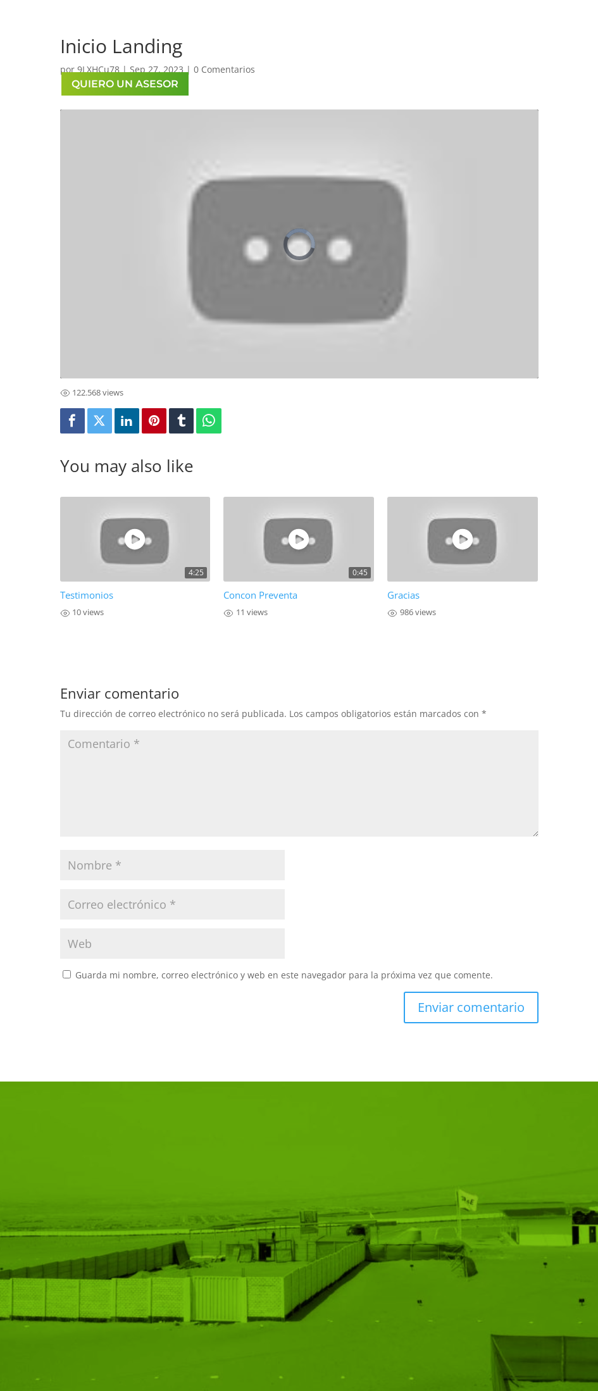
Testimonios (86, 595)
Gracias (403, 595)
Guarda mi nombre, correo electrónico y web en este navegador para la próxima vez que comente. (284, 975)
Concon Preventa (260, 595)
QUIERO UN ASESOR (125, 84)
